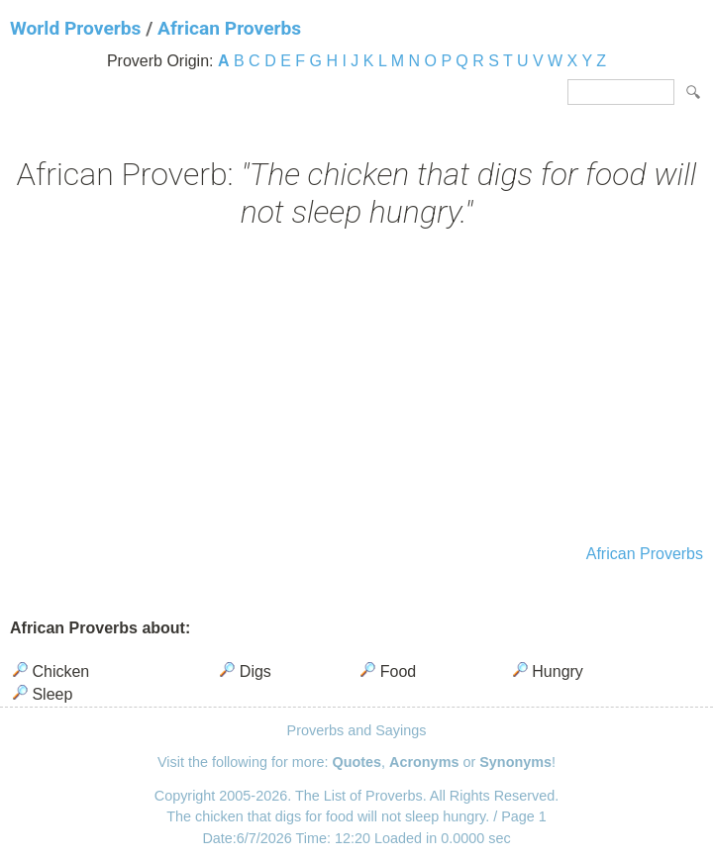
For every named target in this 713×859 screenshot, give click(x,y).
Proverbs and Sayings (357, 730)
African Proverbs (229, 28)
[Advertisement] (356, 388)
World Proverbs (75, 28)
